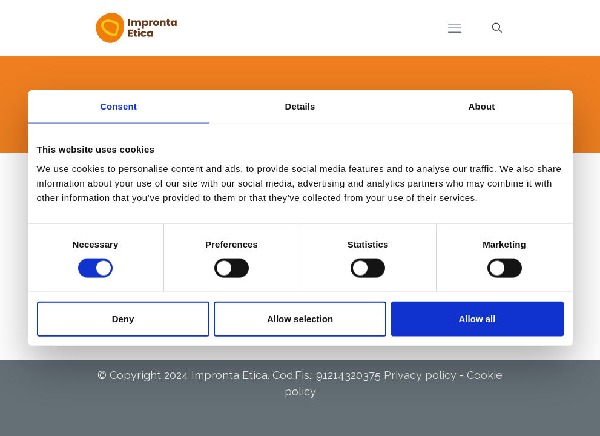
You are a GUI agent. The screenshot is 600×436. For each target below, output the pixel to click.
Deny (123, 318)
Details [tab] (300, 106)
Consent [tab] (118, 106)
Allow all (477, 318)
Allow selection (300, 318)
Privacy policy (420, 375)
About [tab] (482, 106)
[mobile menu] (454, 28)
